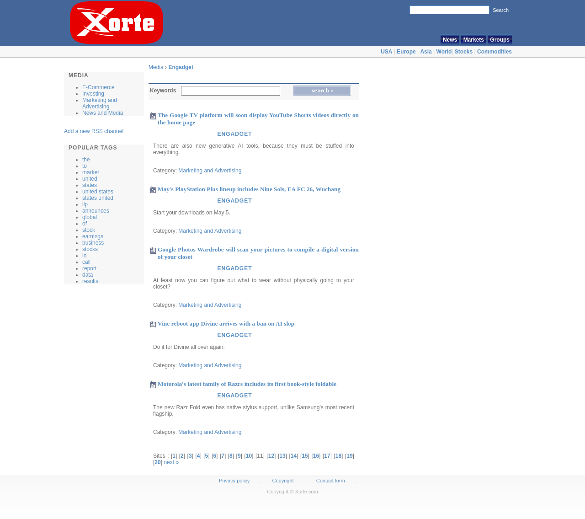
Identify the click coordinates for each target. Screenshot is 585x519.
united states (97, 191)
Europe (406, 51)
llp (85, 204)
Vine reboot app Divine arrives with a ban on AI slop (226, 323)
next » (171, 462)
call (86, 262)
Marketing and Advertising (99, 103)
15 (305, 456)
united (89, 179)
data (87, 275)
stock (88, 230)
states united (97, 198)
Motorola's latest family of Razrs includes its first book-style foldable (247, 383)
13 (282, 456)
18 (338, 456)
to (84, 166)
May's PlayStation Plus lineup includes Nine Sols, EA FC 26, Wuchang (249, 189)
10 (249, 456)
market (90, 172)
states (89, 185)
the (86, 159)
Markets (473, 40)
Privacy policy (234, 480)
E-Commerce (98, 87)
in (84, 255)
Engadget (180, 67)
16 (316, 456)
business (93, 243)
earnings (92, 236)
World (444, 51)
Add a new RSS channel (93, 131)
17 (327, 456)
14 (294, 456)
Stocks (464, 51)
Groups (500, 40)
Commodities (494, 51)
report (89, 268)
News (450, 40)
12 (271, 456)
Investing (93, 94)
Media (156, 67)
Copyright (283, 480)
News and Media (102, 113)
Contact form (331, 480)
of (84, 223)
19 (349, 456)
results (90, 281)
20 (157, 462)
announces (95, 211)
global (89, 217)
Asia (425, 51)
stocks (90, 249)
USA (386, 51)
